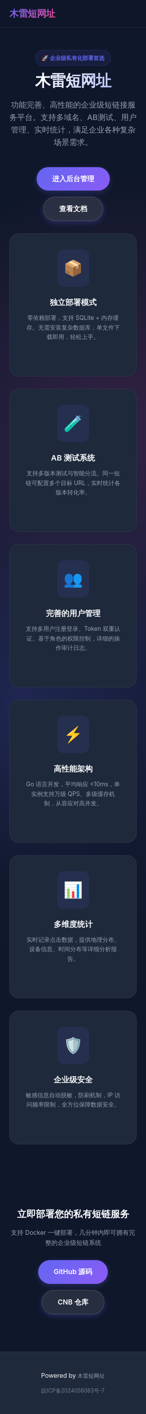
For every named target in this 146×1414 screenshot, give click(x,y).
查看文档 (73, 209)
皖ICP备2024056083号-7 (72, 1391)
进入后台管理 (73, 179)
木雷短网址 (32, 13)
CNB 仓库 (73, 1302)
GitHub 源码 (73, 1271)
